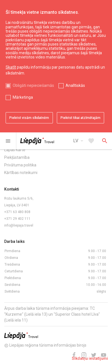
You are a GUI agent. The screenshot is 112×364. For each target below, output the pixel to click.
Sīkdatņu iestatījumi (90, 358)
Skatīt (11, 67)
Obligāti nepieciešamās (33, 85)
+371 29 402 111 (17, 219)
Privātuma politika (20, 165)
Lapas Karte (14, 150)
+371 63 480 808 (17, 212)
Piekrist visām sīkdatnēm (29, 118)
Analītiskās (75, 85)
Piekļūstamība (17, 157)
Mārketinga (23, 97)
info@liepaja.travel (18, 225)
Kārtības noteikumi (20, 172)
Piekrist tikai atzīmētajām (80, 118)
